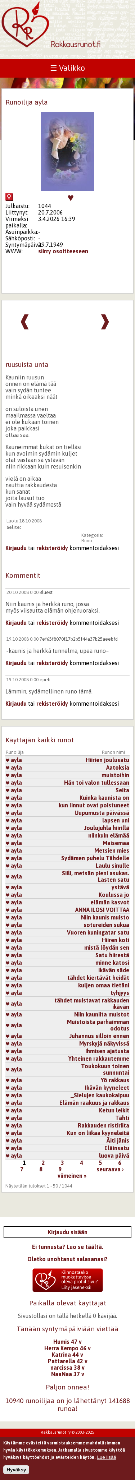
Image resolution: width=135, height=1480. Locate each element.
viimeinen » (72, 1175)
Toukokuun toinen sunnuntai (105, 1069)
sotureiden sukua (106, 925)
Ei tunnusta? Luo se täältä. (67, 1247)
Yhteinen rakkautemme (98, 1058)
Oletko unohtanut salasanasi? (67, 1259)
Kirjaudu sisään (67, 1232)
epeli (45, 679)
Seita (122, 790)
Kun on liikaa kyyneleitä (98, 1133)
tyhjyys (120, 993)
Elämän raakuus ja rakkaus (94, 1102)
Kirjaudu (16, 548)
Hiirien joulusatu (107, 760)
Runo (86, 540)
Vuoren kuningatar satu (98, 932)
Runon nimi (113, 752)
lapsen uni (115, 820)
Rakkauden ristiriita (103, 1125)
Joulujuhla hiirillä (106, 828)
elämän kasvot (109, 902)
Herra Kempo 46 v (67, 1348)
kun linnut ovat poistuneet (94, 805)
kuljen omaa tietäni (103, 985)
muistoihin (115, 775)
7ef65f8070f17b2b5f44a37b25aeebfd (79, 639)
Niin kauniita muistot (101, 1014)
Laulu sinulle (112, 865)
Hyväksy (16, 1472)
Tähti (122, 1118)
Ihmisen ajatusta (107, 1051)
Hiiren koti (115, 940)
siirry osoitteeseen (63, 251)
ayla (14, 760)
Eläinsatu (116, 1148)
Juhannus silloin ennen (99, 1036)
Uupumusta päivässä (102, 813)
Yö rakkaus (115, 1080)
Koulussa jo (114, 894)
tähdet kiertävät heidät (98, 977)
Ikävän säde (113, 970)
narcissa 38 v (67, 1367)
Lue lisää (106, 1460)
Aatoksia (117, 767)
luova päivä (114, 1155)
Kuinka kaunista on (104, 797)
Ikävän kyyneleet (107, 1087)
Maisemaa (116, 843)
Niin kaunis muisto (105, 917)
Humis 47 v (67, 1341)
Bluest (46, 592)
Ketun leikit (114, 1110)
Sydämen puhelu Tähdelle (95, 858)
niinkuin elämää (108, 835)
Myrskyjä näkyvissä (104, 1043)
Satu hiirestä (112, 955)
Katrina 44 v (67, 1354)
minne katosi (112, 962)
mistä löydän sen (106, 947)
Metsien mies (111, 850)
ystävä (120, 887)
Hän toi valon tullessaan (96, 782)
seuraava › (110, 1169)
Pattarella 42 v (67, 1361)
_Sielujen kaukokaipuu (100, 1095)
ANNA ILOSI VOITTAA (102, 910)
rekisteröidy (52, 548)
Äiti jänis (118, 1140)
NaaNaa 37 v (67, 1374)
